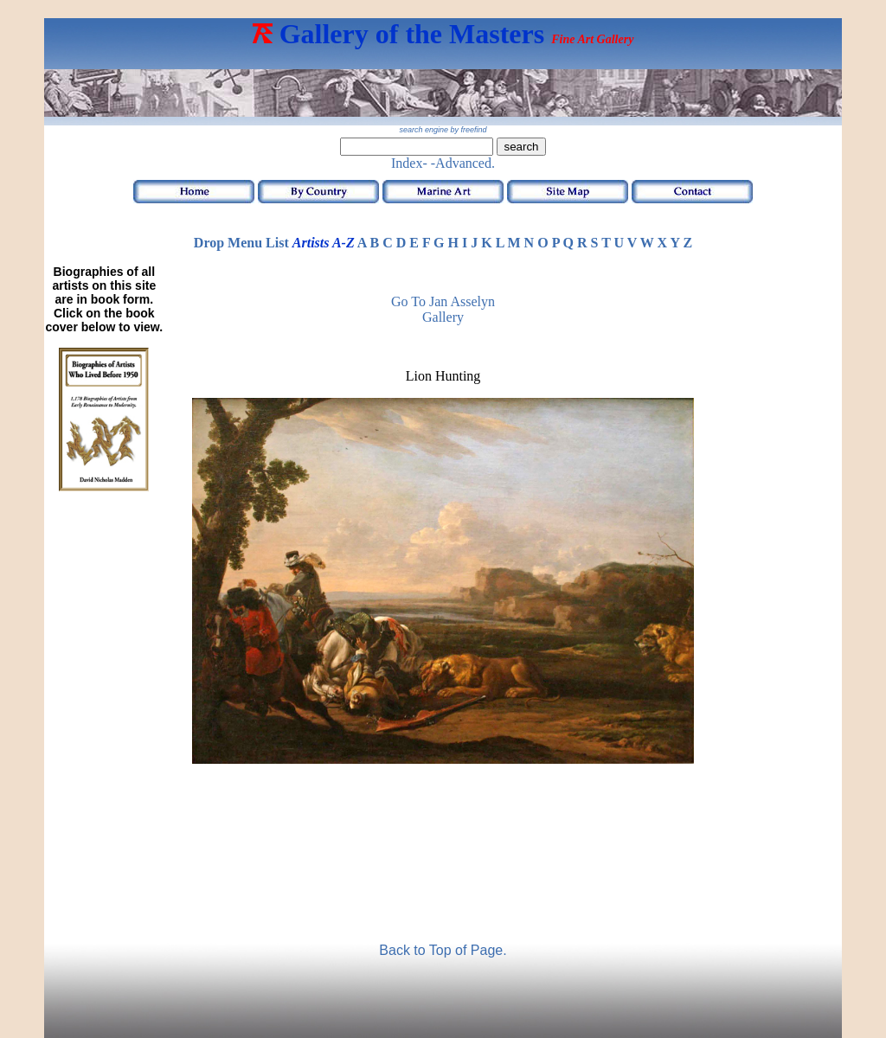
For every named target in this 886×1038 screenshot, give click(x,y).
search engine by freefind (442, 129)
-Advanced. (463, 163)
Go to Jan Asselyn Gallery (443, 309)
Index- (409, 163)
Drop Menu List (241, 242)
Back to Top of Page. (442, 950)
